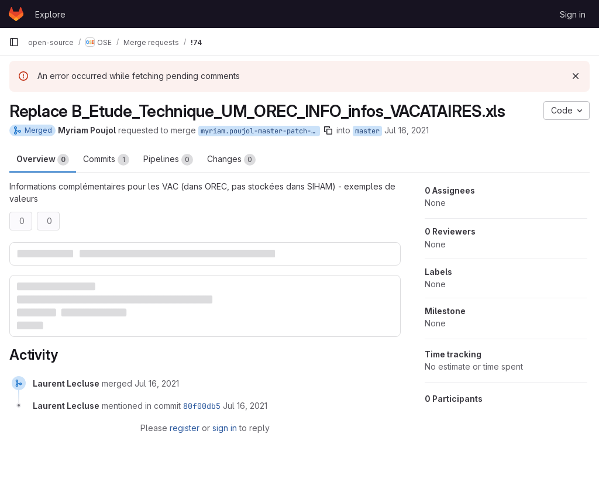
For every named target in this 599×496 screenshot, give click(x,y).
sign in (224, 428)
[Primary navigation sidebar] (14, 42)
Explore (50, 14)
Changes (231, 160)
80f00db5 (202, 406)
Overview (42, 160)
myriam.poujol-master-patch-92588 (260, 131)
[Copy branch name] (328, 130)
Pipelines (168, 160)
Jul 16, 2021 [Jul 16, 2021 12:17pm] (406, 130)
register (184, 428)
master (367, 131)
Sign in (573, 14)
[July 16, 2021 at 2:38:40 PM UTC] (157, 383)
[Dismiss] (576, 76)
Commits (106, 160)
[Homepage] (16, 14)
